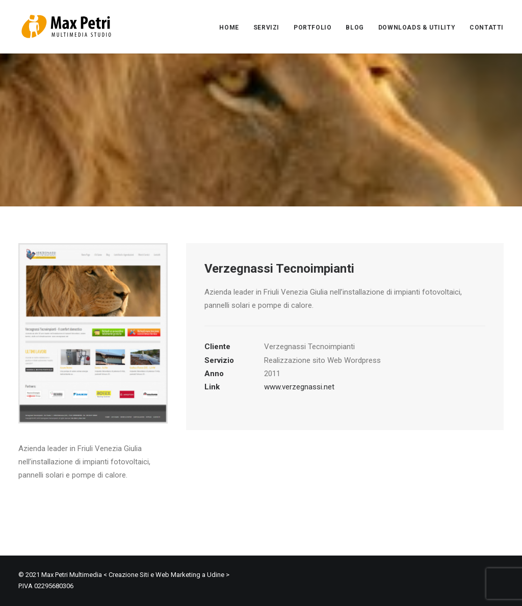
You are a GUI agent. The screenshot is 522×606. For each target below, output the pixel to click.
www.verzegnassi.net (299, 386)
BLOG (354, 27)
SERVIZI (266, 27)
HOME (229, 27)
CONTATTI (486, 27)
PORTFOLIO (312, 27)
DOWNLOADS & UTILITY (416, 27)
